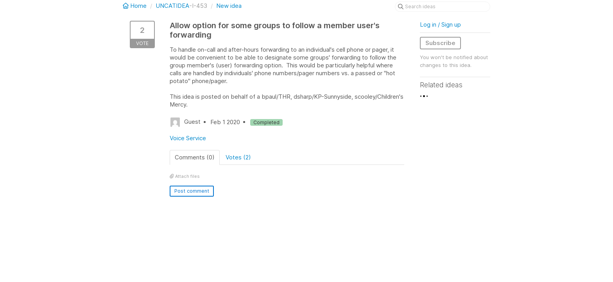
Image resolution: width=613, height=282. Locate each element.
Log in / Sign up (440, 24)
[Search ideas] (442, 7)
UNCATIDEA (172, 5)
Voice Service (188, 138)
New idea (229, 5)
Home (135, 5)
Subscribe (440, 43)
